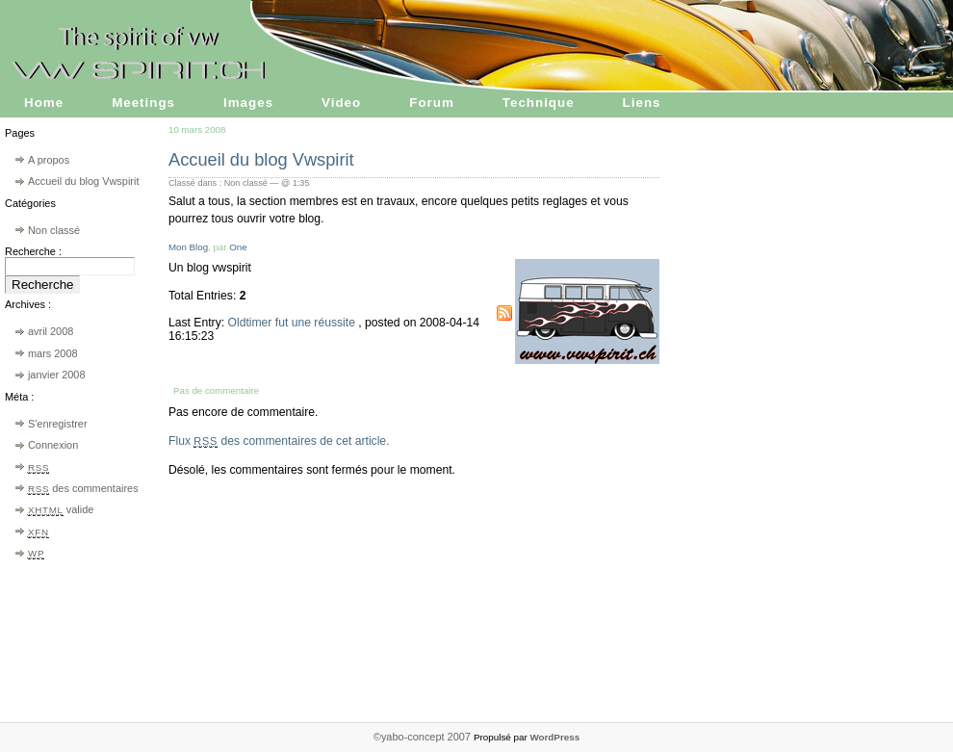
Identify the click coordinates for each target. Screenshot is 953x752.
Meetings (143, 102)
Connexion (53, 445)
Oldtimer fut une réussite (292, 322)
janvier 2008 (57, 374)
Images (248, 102)
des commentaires (83, 488)
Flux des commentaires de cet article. (279, 441)
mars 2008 (53, 353)
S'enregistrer (58, 423)
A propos (48, 160)
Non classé (54, 230)
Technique (538, 102)
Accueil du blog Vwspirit (84, 181)
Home (44, 102)
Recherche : (33, 251)
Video (341, 102)
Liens (642, 102)
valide (60, 509)
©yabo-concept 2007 (423, 736)
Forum (431, 102)
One (237, 247)
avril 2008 (50, 331)
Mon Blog (188, 247)
